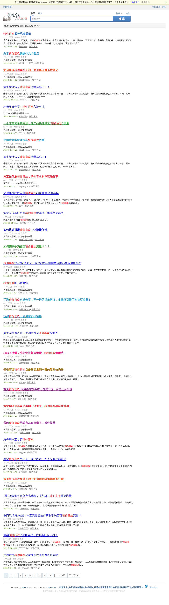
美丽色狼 (23, 46)
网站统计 (154, 587)
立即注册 (156, 7)
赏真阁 (22, 382)
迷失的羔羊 (23, 528)
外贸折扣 (23, 472)
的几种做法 (15, 283)
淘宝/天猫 (33, 46)
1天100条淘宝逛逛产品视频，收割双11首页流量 (37, 495)
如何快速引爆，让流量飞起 (25, 229)
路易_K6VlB (24, 309)
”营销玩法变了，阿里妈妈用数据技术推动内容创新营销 (42, 263)
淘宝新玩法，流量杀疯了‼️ (24, 156)
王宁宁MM (24, 548)
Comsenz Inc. (51, 587)
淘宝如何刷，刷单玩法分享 (30, 176)
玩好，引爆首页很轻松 (22, 316)
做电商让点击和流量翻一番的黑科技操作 (33, 369)
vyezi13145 (22, 293)
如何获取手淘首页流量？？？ (26, 246)
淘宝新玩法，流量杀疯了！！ (26, 86)
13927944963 (24, 256)
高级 (128, 13)
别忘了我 (23, 276)
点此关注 (135, 2)
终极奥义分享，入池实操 (23, 106)
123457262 (24, 100)
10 (50, 575)
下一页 (72, 575)
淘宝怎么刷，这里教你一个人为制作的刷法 (34, 459)
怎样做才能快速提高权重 (23, 140)
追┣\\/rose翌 (23, 568)
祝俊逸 (23, 223)
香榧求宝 (24, 326)
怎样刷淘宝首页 (18, 439)
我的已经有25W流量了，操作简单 (29, 422)
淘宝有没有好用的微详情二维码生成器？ (33, 213)
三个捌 (22, 133)
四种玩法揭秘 (17, 33)
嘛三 (21, 206)
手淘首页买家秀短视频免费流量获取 (30, 555)
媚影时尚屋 (24, 362)
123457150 (24, 508)
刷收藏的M (24, 416)
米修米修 (23, 116)
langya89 (22, 452)
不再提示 (146, 2)
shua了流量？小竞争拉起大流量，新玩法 (33, 352)
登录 (164, 7)
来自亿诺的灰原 (26, 239)
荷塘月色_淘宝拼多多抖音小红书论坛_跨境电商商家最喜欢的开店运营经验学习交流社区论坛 (101, 587)
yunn (22, 346)
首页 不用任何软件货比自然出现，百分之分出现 (37, 389)
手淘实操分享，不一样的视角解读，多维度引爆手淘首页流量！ (47, 299)
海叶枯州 (22, 399)
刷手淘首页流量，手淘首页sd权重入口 (31, 333)
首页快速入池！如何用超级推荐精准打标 (33, 479)
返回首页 (7, 7)
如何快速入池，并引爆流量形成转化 (30, 70)
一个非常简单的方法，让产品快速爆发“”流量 (36, 123)
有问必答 (31, 223)
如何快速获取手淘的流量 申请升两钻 (31, 193)
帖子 (33, 13)
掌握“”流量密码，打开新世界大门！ (30, 535)
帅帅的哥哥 (25, 432)
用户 (40, 13)
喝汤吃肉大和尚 (26, 63)
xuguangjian (24, 186)
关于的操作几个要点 (21, 53)
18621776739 (24, 80)
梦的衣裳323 (24, 169)
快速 (118, 13)
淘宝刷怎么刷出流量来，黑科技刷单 (36, 406)
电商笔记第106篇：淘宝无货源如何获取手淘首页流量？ (42, 515)
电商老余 (23, 489)
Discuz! (25, 587)
